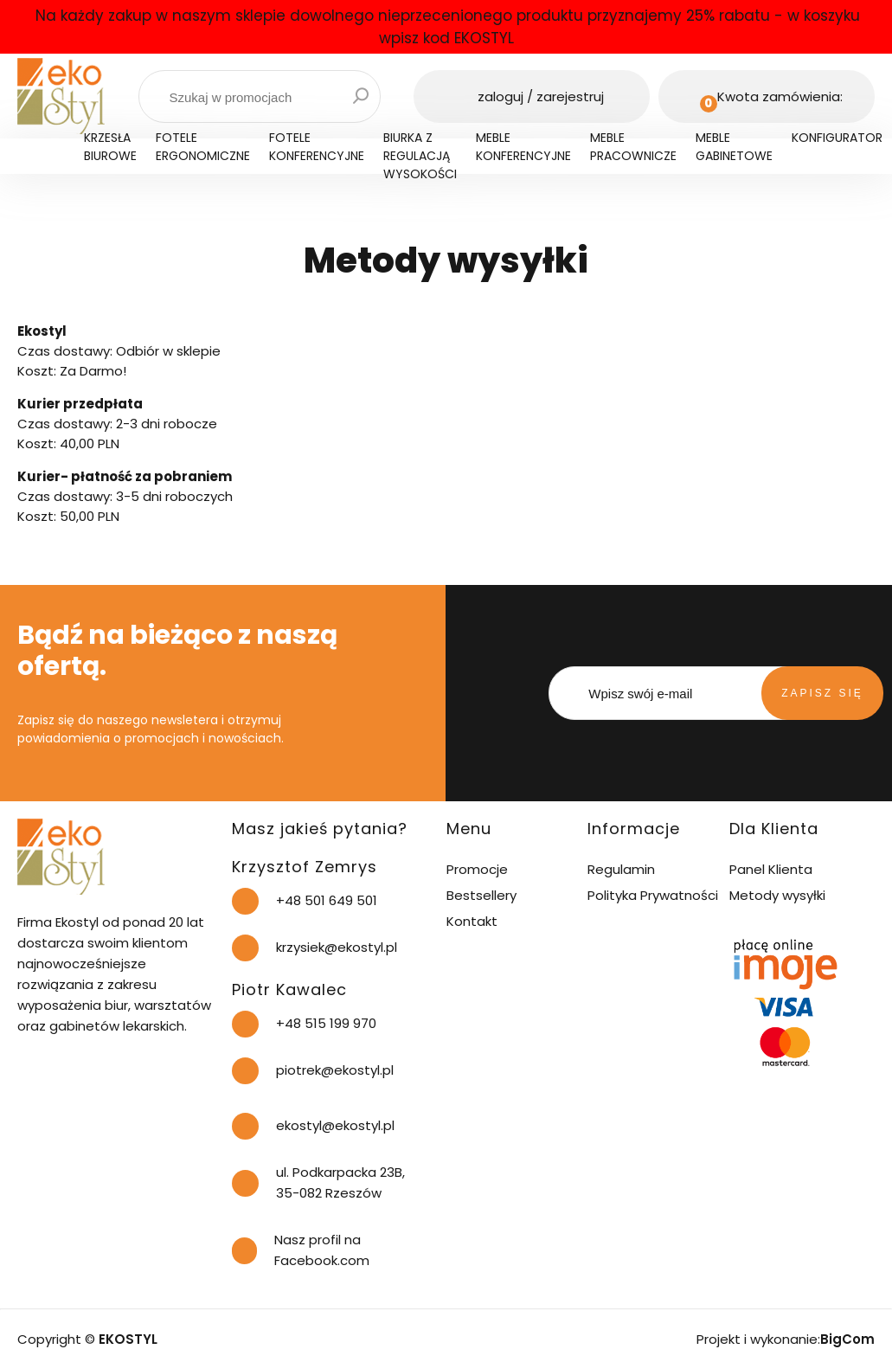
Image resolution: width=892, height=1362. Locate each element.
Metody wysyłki (777, 895)
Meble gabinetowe (734, 146)
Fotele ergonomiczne (203, 146)
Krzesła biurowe (110, 146)
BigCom (847, 1339)
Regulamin (621, 869)
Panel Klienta (770, 869)
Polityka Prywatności (652, 895)
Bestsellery (481, 895)
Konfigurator (837, 137)
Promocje (477, 869)
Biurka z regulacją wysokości (420, 156)
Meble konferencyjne (523, 146)
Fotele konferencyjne (316, 146)
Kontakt (471, 921)
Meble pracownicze (633, 146)
